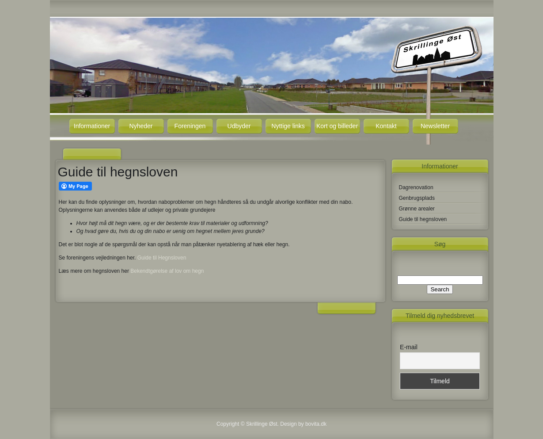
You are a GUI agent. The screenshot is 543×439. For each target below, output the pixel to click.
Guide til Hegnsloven (161, 258)
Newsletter (435, 126)
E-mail (409, 347)
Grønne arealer (417, 209)
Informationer (92, 126)
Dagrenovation (416, 187)
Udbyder (239, 126)
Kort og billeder (337, 126)
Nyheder (141, 126)
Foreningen (190, 126)
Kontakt (386, 126)
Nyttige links (287, 126)
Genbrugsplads (417, 198)
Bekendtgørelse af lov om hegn (167, 271)
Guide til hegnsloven (423, 219)
